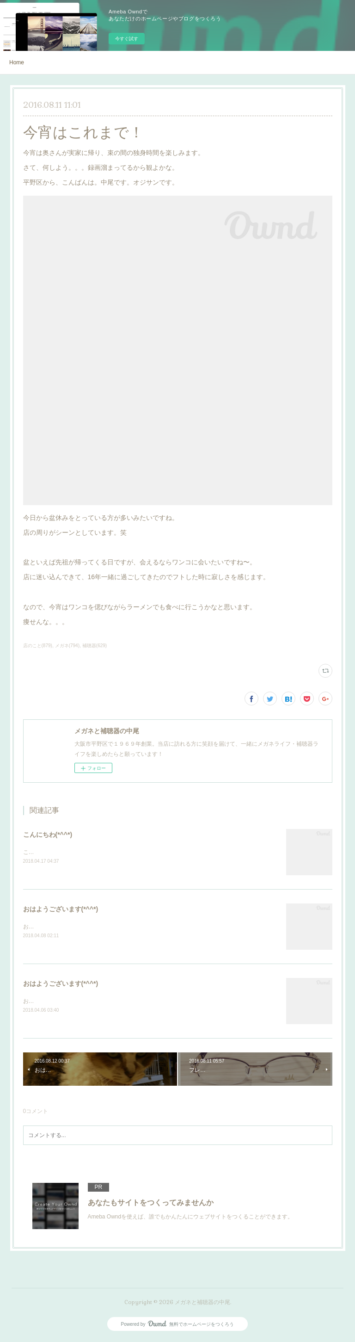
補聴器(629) (94, 645)
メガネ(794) (67, 645)
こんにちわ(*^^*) (48, 834)
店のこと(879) (37, 645)
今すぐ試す (126, 38)
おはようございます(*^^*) (60, 909)
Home (16, 62)
